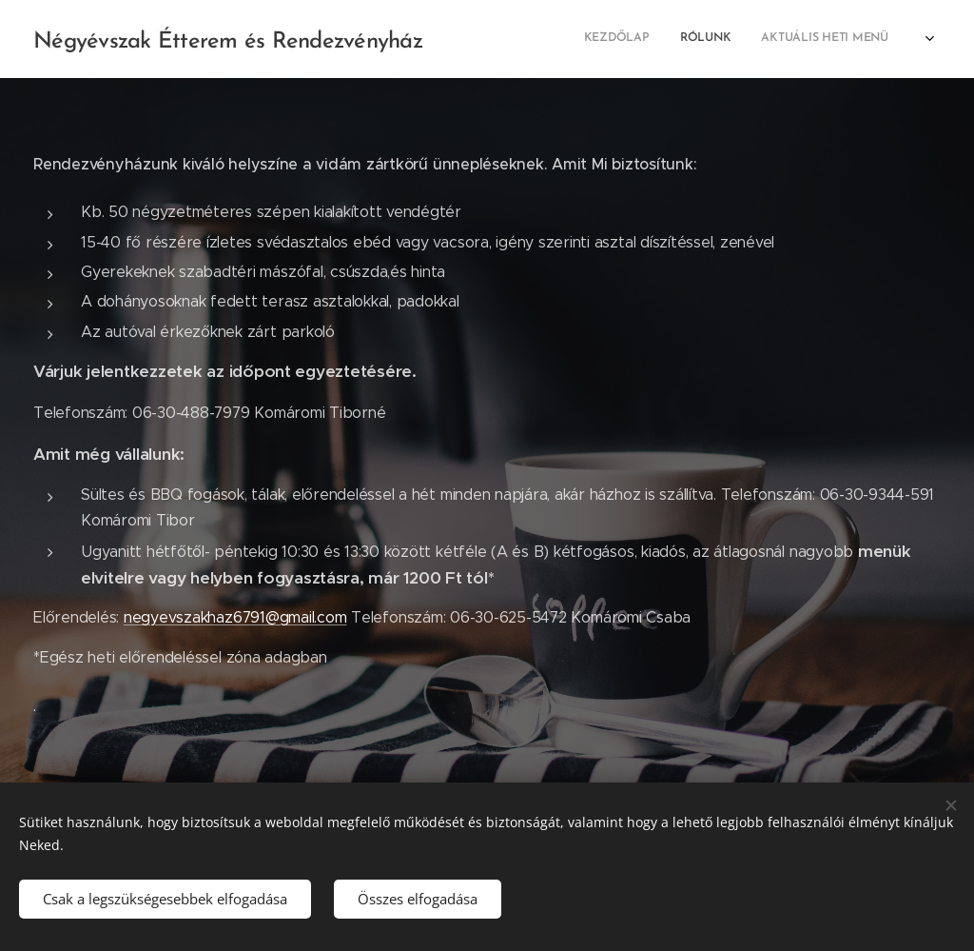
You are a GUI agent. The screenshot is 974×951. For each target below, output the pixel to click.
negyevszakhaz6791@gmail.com (235, 617)
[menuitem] (672, 39)
